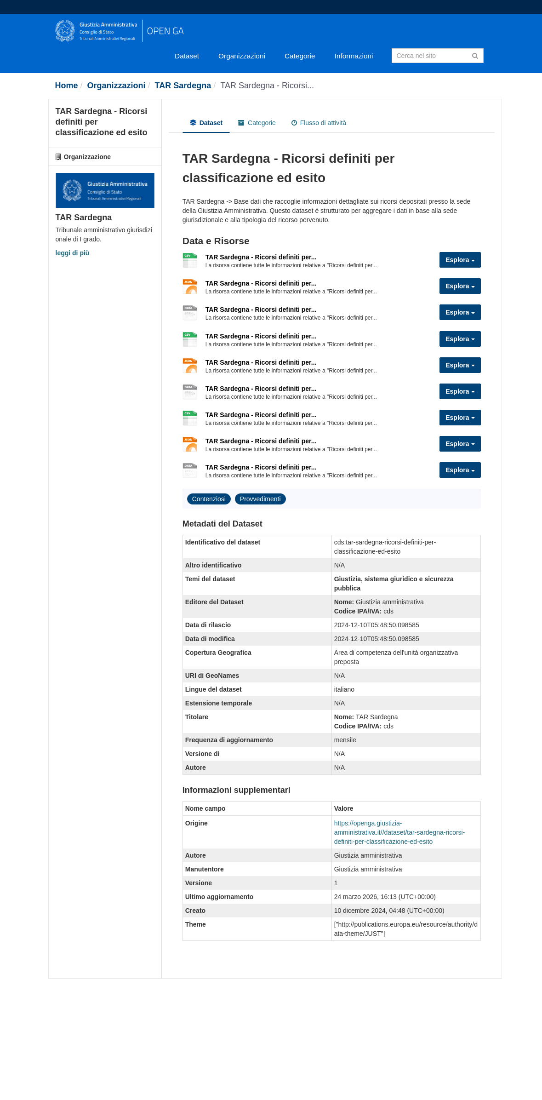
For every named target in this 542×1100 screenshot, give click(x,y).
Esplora (459, 260)
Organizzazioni (241, 56)
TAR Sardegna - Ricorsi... (267, 85)
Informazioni (354, 56)
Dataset (187, 56)
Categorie (300, 56)
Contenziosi (209, 499)
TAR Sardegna (183, 85)
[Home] (66, 85)
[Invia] (475, 55)
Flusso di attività (318, 122)
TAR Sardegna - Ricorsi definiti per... (261, 257)
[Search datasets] (438, 55)
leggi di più (73, 253)
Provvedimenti (260, 499)
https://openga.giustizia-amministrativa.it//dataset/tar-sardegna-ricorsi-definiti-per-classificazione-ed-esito (399, 832)
